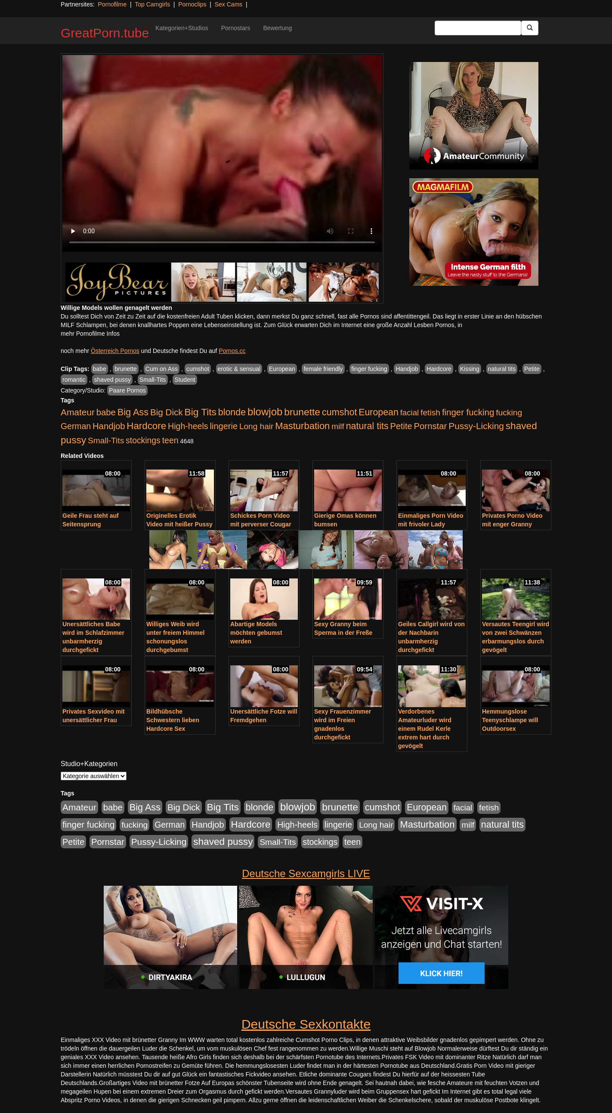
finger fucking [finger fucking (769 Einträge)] (468, 412)
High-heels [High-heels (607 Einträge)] (188, 426)
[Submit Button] (529, 28)
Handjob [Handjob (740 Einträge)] (109, 426)
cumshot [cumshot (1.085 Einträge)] (339, 412)
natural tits (502, 368)
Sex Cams (229, 4)
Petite (532, 368)
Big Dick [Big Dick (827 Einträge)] (166, 412)
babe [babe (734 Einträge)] (106, 412)
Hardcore (439, 368)
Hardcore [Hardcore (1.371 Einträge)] (146, 425)
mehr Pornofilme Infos (90, 333)
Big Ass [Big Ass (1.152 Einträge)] (132, 412)
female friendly (323, 368)
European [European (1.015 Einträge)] (379, 412)
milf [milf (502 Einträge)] (337, 426)
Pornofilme (112, 4)
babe (99, 368)
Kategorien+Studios (181, 28)
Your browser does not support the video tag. (222, 153)
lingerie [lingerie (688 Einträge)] (224, 426)
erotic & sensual (239, 368)
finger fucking (369, 368)
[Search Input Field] (478, 28)
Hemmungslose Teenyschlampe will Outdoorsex (510, 720)
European (282, 368)
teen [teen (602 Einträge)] (170, 440)
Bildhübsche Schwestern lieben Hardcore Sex (172, 720)
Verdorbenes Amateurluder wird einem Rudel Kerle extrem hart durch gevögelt (424, 728)
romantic (74, 379)
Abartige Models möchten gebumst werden (256, 633)
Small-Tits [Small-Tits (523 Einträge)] (106, 440)
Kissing (469, 368)
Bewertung (277, 28)
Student (184, 379)
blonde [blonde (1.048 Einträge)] (232, 412)
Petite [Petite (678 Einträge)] (401, 426)
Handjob (407, 368)
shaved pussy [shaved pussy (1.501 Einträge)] (223, 841)
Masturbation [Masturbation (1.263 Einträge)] (302, 425)
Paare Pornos (127, 390)
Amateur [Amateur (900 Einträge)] (78, 412)
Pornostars (235, 28)
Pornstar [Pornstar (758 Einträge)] (430, 426)
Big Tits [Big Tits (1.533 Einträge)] (200, 411)
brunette (125, 368)
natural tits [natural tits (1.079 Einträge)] (367, 426)
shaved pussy (112, 379)
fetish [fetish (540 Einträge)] (430, 412)
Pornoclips (192, 4)
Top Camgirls (152, 4)
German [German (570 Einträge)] (76, 426)
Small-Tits (152, 379)
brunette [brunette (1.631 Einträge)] (302, 411)
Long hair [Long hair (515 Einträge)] (256, 426)
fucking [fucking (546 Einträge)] (509, 412)
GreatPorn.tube (105, 33)
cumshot (197, 368)
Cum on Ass (161, 368)
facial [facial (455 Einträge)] (409, 412)
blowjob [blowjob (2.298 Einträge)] (264, 411)
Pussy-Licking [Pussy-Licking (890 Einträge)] (476, 426)
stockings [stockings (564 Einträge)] (143, 440)
